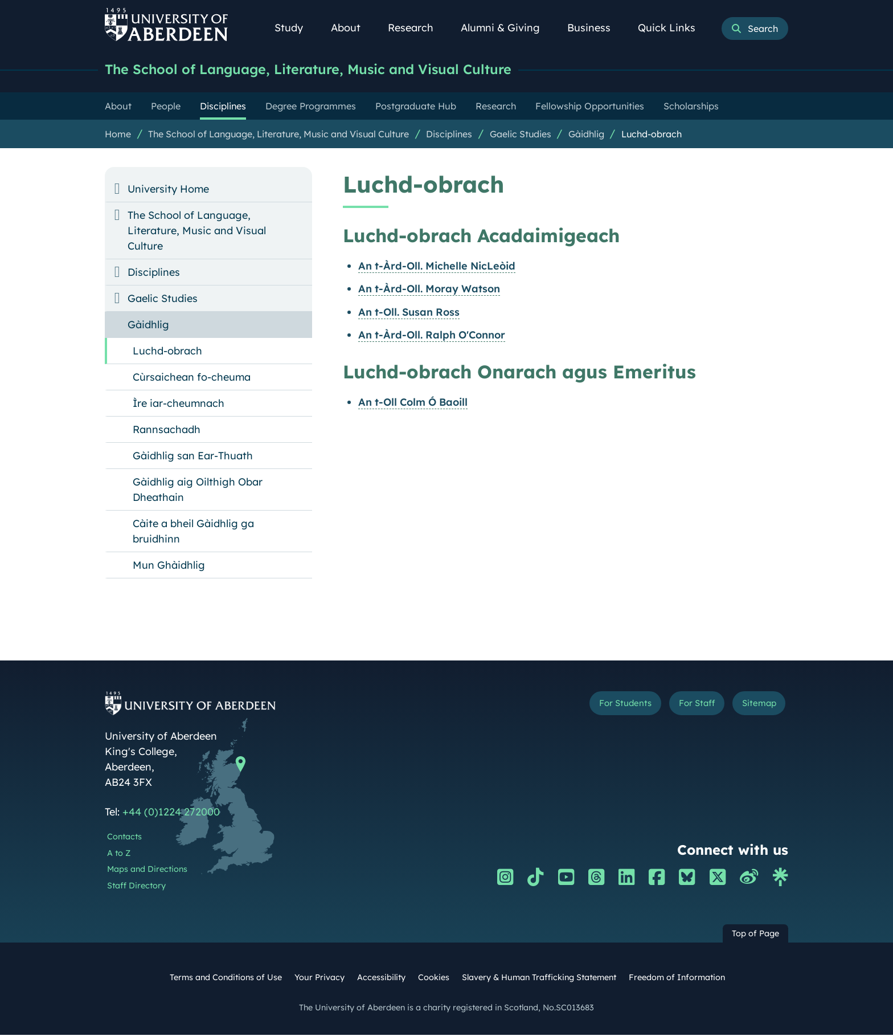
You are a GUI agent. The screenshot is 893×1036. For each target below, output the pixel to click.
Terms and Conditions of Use (226, 978)
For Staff (681, 706)
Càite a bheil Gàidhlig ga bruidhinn (193, 532)
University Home (168, 190)
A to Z (118, 854)
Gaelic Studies (520, 135)
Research (417, 27)
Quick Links (673, 27)
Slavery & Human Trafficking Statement (539, 978)
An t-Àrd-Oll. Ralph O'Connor (431, 335)
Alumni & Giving (506, 27)
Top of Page (755, 934)
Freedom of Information (677, 978)
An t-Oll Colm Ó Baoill (413, 403)
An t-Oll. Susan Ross (409, 313)
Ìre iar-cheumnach (178, 404)
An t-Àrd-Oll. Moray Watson (429, 289)
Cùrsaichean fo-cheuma (192, 378)
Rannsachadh (166, 430)
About (352, 27)
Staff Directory (136, 887)
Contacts (124, 838)
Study (295, 27)
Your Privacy (319, 978)
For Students (596, 706)
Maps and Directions (147, 870)
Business (595, 27)
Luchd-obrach (651, 135)
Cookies (433, 978)
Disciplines (449, 135)
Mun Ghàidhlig (169, 566)
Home (118, 135)
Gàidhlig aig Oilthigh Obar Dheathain (198, 490)
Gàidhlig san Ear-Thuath (193, 456)
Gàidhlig (586, 135)
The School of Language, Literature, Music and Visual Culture (325, 70)
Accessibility (381, 978)
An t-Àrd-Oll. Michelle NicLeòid (436, 267)
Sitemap (754, 706)
